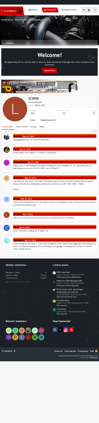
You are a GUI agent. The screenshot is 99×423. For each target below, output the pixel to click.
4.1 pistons (61, 369)
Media (34, 10)
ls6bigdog (18, 252)
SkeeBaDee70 (20, 174)
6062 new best (63, 332)
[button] (39, 10)
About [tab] (41, 139)
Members (52, 10)
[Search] (95, 10)
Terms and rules (70, 411)
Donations (70, 10)
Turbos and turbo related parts (69, 337)
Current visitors (7, 20)
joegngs (17, 148)
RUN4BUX (18, 190)
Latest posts (60, 325)
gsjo (16, 239)
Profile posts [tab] (8, 139)
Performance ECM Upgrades (68, 346)
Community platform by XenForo (78, 416)
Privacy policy (83, 411)
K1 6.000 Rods (63, 361)
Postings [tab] (33, 139)
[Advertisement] (49, 101)
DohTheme (94, 418)
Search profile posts (37, 20)
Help (92, 411)
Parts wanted (62, 366)
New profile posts (21, 20)
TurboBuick (7, 411)
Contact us (58, 411)
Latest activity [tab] (21, 139)
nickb (16, 211)
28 (94, 125)
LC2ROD (17, 227)
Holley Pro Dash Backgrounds (69, 341)
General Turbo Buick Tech (67, 357)
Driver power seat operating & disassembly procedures (70, 351)
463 (33, 125)
